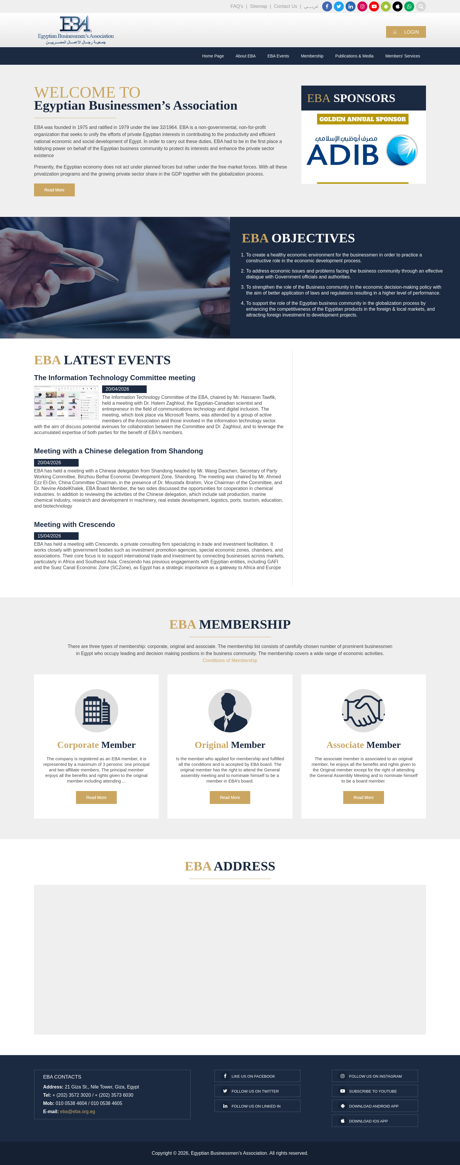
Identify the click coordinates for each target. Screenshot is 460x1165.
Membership (312, 56)
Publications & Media (354, 56)
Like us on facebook (248, 1076)
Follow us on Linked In (251, 1105)
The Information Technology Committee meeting (114, 378)
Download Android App (368, 1105)
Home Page (213, 56)
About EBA (246, 56)
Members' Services (402, 56)
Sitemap (258, 6)
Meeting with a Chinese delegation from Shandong (118, 451)
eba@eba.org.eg (77, 1111)
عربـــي (311, 6)
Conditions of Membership (230, 660)
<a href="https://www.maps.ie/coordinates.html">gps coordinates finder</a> (230, 960)
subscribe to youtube (367, 1091)
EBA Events (278, 56)
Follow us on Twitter (250, 1091)
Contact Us (285, 6)
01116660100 (409, 6)
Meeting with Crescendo (74, 524)
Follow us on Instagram (370, 1076)
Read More (54, 190)
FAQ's (237, 6)
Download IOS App (363, 1120)
